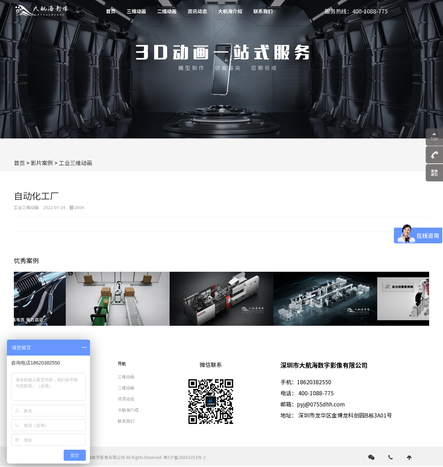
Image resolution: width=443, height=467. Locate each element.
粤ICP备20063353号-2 (184, 457)
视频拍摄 (74, 376)
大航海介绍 (230, 11)
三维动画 (136, 11)
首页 (111, 11)
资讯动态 (197, 11)
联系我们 (263, 11)
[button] (421, 298)
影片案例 (42, 163)
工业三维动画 (75, 163)
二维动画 (167, 11)
